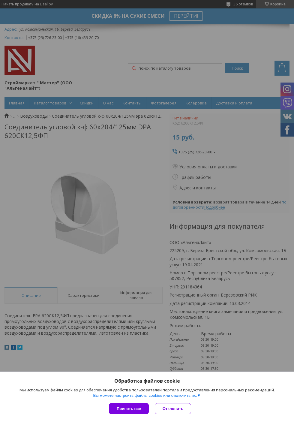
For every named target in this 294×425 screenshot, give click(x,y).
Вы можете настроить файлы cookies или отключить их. (145, 395)
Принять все (129, 408)
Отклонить (173, 408)
